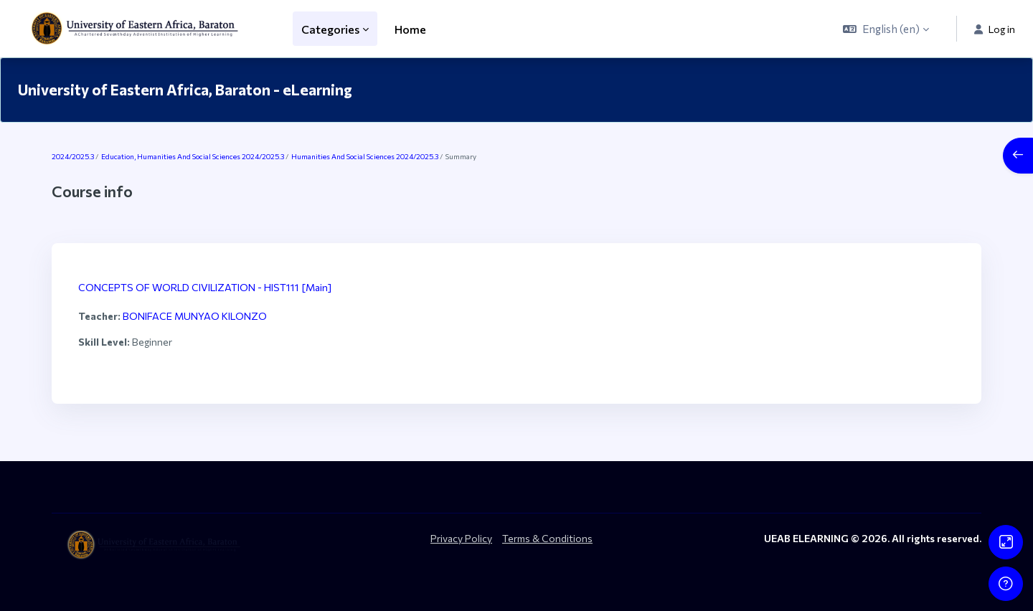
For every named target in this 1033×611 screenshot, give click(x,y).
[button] (886, 28)
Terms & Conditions (547, 538)
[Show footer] (1006, 584)
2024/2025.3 (73, 156)
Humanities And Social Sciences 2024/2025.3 (364, 156)
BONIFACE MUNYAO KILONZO (195, 316)
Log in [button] (994, 29)
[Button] (1006, 542)
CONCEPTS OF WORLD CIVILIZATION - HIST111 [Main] (204, 287)
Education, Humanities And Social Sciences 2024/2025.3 (192, 156)
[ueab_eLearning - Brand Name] (137, 28)
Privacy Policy (461, 538)
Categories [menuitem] (330, 29)
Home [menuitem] (410, 29)
